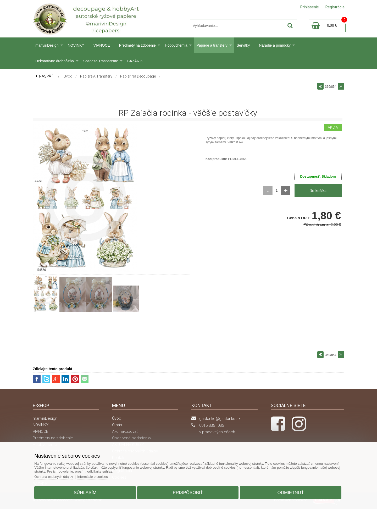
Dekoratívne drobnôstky (54, 61)
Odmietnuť (288, 491)
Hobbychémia (176, 45)
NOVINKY (76, 45)
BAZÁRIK (135, 61)
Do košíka (318, 190)
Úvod (68, 76)
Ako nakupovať (125, 431)
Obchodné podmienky (131, 438)
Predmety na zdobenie (137, 45)
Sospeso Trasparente (100, 61)
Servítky (243, 45)
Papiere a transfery (211, 45)
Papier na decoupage (138, 76)
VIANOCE (101, 45)
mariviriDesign (47, 45)
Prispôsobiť (188, 491)
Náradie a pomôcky (275, 45)
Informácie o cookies (97, 476)
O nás (117, 425)
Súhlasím (87, 491)
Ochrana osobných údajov (57, 476)
